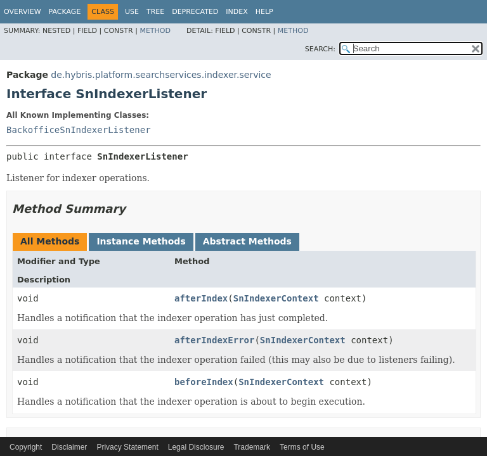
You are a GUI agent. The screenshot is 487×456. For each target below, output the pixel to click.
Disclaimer (69, 447)
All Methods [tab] (49, 241)
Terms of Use (302, 447)
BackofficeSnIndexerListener (78, 130)
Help (264, 12)
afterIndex (201, 298)
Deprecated (195, 12)
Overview (22, 12)
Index (236, 12)
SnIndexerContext (276, 298)
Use (132, 12)
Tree (155, 12)
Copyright (26, 447)
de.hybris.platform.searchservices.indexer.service (161, 75)
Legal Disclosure (196, 447)
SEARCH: (320, 49)
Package (65, 12)
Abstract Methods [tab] (247, 241)
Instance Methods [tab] (140, 241)
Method (155, 31)
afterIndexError (214, 340)
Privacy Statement (127, 447)
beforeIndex (203, 382)
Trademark (251, 447)
